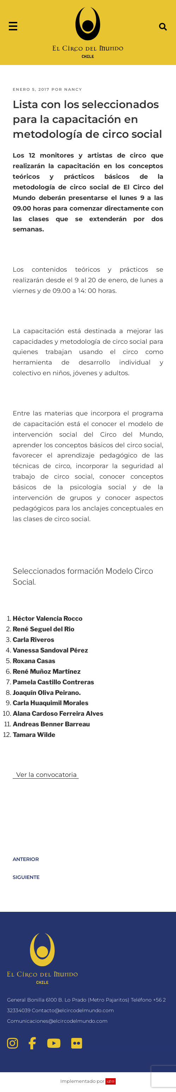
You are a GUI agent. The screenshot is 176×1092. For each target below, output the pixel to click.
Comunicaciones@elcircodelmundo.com (57, 1021)
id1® (111, 1081)
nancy (73, 89)
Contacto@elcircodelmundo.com (73, 1010)
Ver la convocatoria (46, 775)
